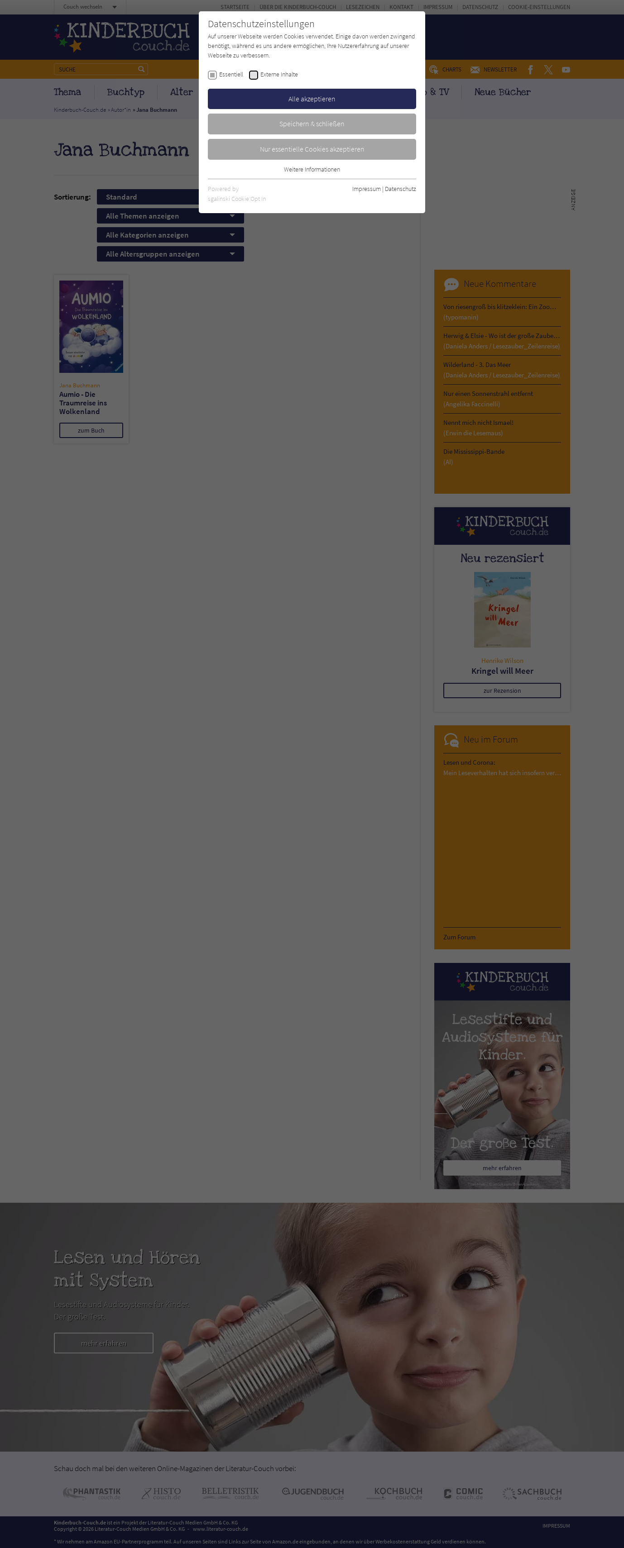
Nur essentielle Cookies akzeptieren (312, 148)
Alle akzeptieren (312, 98)
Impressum (366, 189)
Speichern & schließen (312, 123)
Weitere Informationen (312, 169)
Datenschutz (400, 189)
